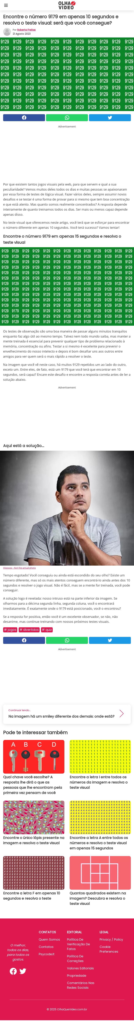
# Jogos (10, 629)
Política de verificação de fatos (78, 944)
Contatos (46, 947)
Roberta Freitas (26, 30)
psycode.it (46, 954)
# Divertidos (29, 629)
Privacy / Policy (111, 939)
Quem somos (49, 939)
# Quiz (47, 629)
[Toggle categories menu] (6, 5)
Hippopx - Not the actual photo (19, 567)
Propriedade (76, 975)
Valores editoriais (80, 968)
